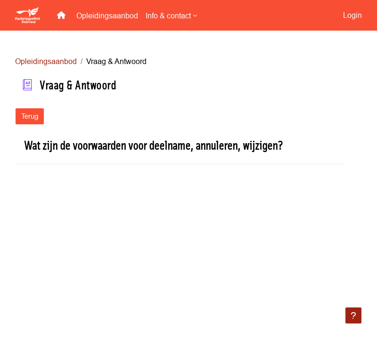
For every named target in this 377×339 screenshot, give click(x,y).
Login (352, 15)
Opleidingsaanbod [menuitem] (107, 15)
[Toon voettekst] (353, 315)
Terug (29, 116)
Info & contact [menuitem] (168, 15)
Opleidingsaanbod (46, 61)
